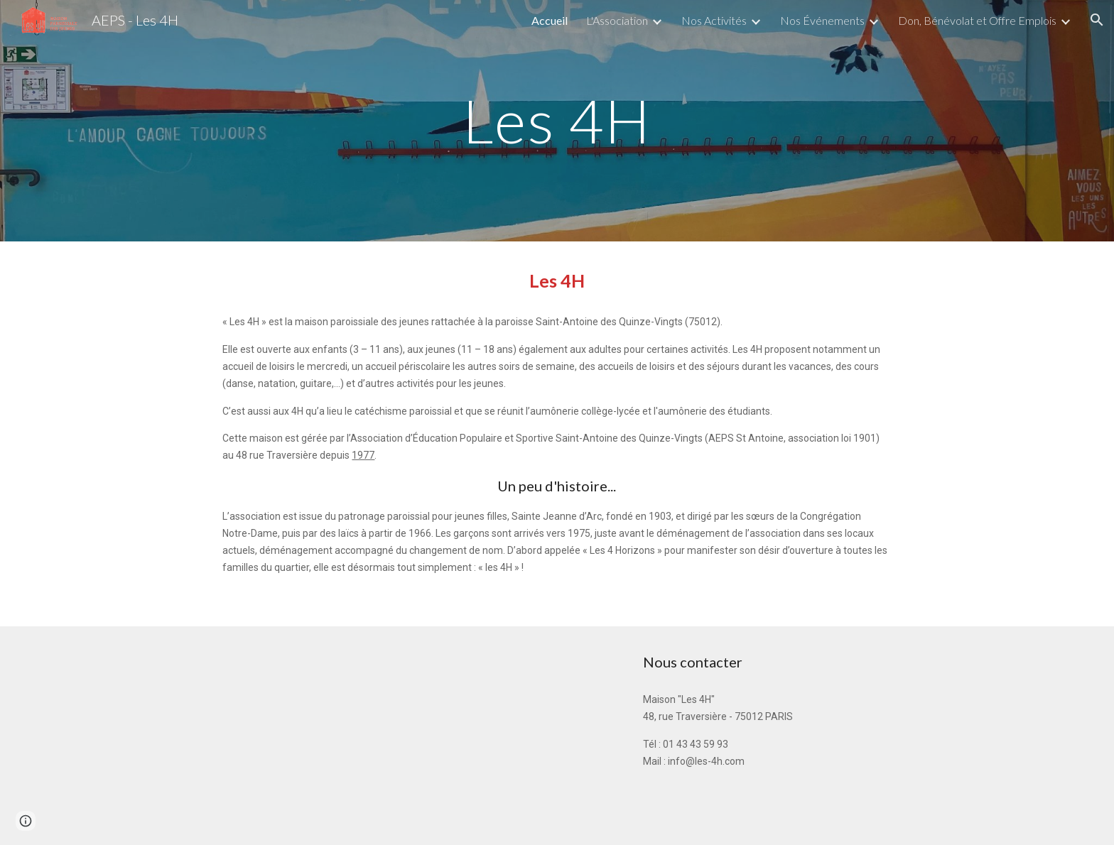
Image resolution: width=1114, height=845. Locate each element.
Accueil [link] (549, 20)
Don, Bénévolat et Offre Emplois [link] (977, 20)
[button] (1097, 20)
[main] (557, 120)
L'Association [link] (617, 20)
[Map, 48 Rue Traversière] (312, 735)
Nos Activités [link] (714, 20)
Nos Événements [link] (822, 20)
